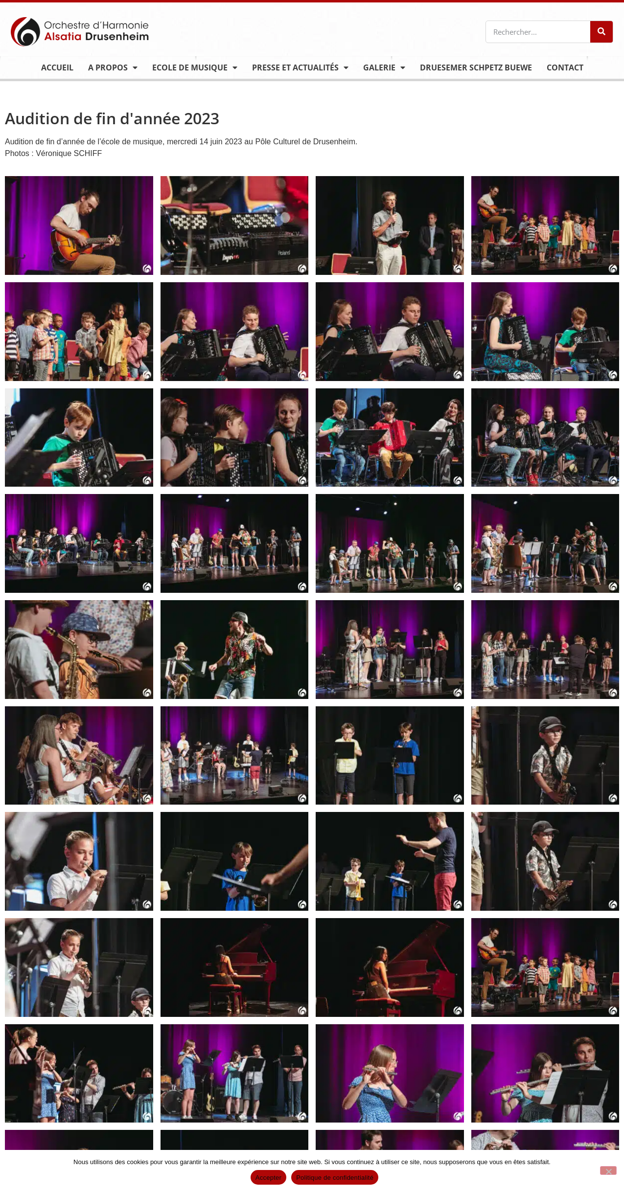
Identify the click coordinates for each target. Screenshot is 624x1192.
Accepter (268, 1177)
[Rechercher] (601, 32)
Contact (565, 67)
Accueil (57, 67)
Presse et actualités (300, 67)
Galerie (384, 67)
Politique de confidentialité (334, 1177)
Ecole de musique (194, 67)
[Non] (608, 1170)
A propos (113, 67)
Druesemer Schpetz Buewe (476, 67)
